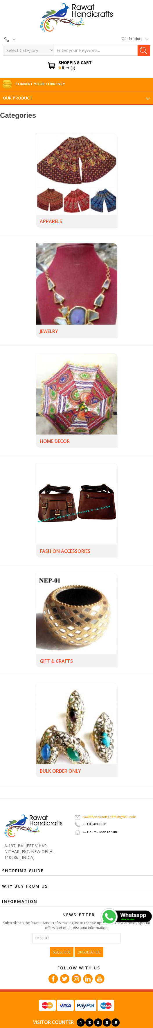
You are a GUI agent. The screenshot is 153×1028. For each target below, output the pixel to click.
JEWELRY (49, 331)
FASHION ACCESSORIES (65, 551)
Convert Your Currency (33, 83)
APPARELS (51, 221)
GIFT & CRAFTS (56, 661)
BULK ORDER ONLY (60, 771)
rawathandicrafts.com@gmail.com (105, 817)
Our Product (135, 38)
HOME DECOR (55, 441)
